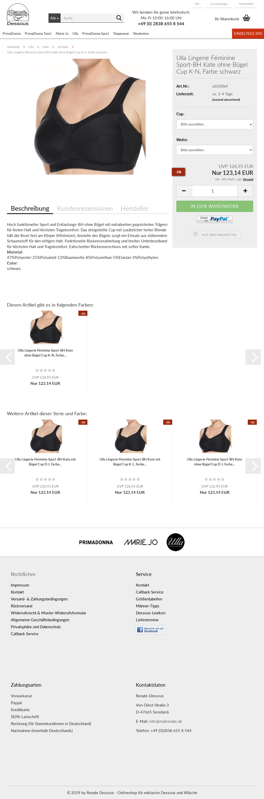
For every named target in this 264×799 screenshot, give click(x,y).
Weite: (182, 139)
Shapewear (121, 33)
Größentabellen (149, 599)
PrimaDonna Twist (38, 33)
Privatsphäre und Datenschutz (36, 626)
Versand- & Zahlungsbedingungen (39, 599)
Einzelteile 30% (248, 33)
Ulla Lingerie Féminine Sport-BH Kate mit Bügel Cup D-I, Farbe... (45, 461)
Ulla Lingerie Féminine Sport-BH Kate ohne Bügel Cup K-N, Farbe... (45, 352)
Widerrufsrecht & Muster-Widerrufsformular (48, 612)
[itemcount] (215, 191)
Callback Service (24, 633)
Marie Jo (62, 33)
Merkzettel (245, 4)
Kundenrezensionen (85, 208)
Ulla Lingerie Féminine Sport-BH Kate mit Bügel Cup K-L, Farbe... (130, 461)
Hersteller (134, 208)
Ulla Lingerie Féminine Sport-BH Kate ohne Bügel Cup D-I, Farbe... (214, 461)
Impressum (20, 585)
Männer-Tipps (147, 606)
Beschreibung (30, 208)
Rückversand (21, 606)
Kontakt (17, 592)
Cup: (180, 114)
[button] (197, 4)
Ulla (75, 33)
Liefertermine (147, 619)
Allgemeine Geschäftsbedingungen (40, 619)
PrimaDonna (12, 33)
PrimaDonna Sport (95, 33)
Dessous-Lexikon (150, 612)
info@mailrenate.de (165, 721)
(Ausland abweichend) (226, 99)
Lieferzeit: (185, 93)
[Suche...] (54, 18)
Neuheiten (141, 33)
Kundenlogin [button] (219, 4)
